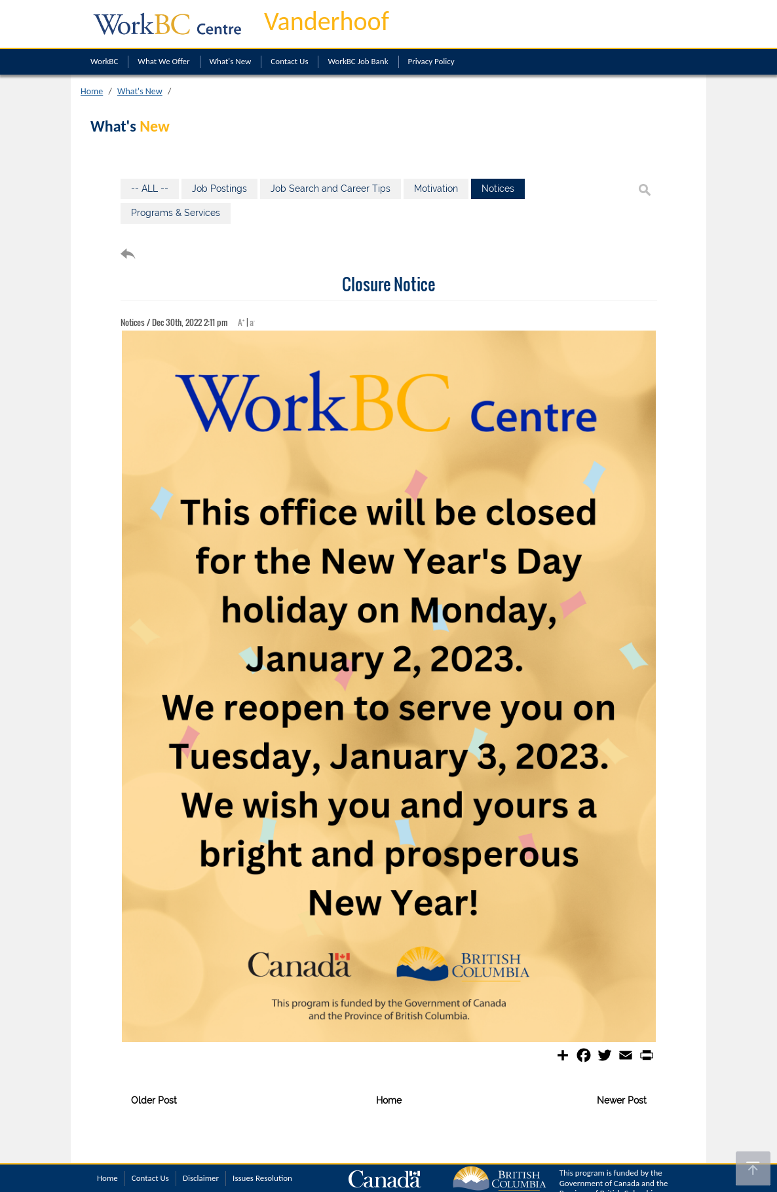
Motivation (436, 188)
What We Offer (163, 61)
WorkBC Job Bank (358, 61)
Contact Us (289, 61)
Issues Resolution (262, 1178)
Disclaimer (201, 1178)
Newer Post (622, 1100)
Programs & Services (175, 213)
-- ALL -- (149, 188)
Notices (498, 188)
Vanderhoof (326, 21)
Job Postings (219, 188)
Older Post (154, 1100)
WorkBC (104, 61)
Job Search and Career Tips (330, 188)
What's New (231, 61)
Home (92, 91)
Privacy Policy (431, 61)
